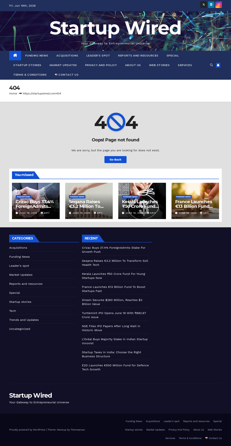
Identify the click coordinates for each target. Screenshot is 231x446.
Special (173, 55)
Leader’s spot (98, 55)
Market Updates (63, 65)
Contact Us (66, 74)
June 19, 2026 (28, 213)
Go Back (116, 159)
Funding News (36, 55)
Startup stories (27, 65)
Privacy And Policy (101, 65)
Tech (12, 311)
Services (185, 65)
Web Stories (159, 65)
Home (13, 93)
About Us (133, 65)
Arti (45, 213)
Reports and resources (138, 55)
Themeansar (78, 429)
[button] (211, 65)
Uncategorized (19, 329)
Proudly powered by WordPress (27, 429)
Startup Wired (116, 28)
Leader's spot (19, 265)
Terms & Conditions (30, 74)
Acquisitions (67, 55)
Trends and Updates (24, 320)
